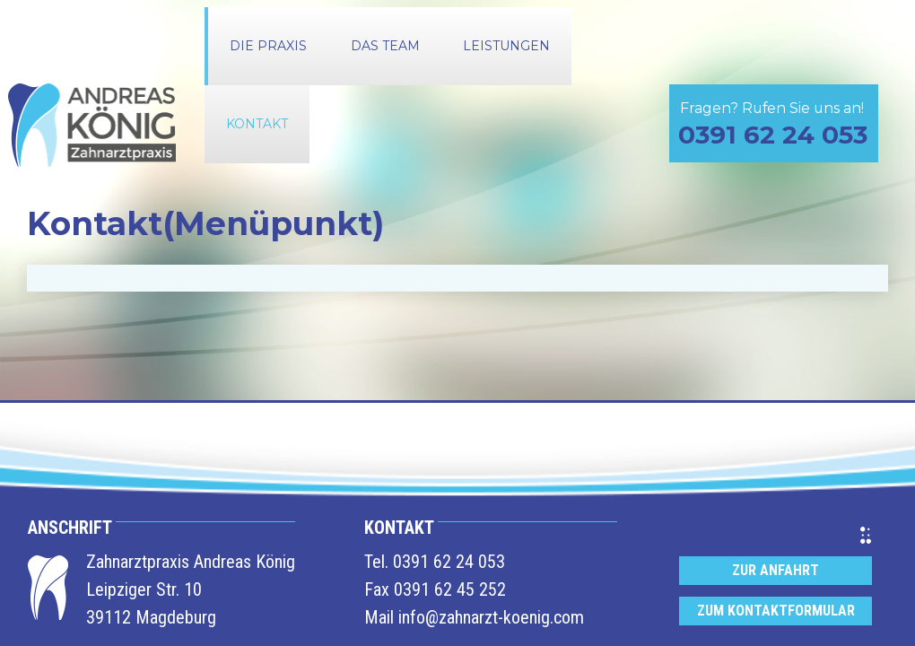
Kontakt (257, 124)
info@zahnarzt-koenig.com (491, 617)
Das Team (385, 46)
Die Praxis (268, 46)
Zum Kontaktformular (776, 610)
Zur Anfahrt (775, 570)
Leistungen (506, 46)
